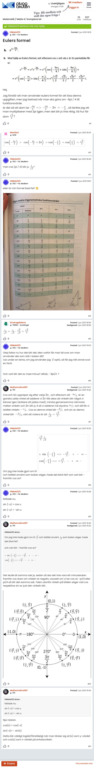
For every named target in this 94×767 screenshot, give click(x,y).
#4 (89, 312)
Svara (11, 763)
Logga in (74, 7)
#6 (89, 377)
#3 (89, 171)
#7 (89, 418)
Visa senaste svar (84, 763)
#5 (89, 335)
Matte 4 (21, 19)
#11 (89, 735)
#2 (89, 149)
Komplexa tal (34, 19)
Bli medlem (75, 2)
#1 (90, 124)
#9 (89, 506)
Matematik (9, 19)
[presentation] (48, 107)
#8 (89, 474)
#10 (89, 673)
